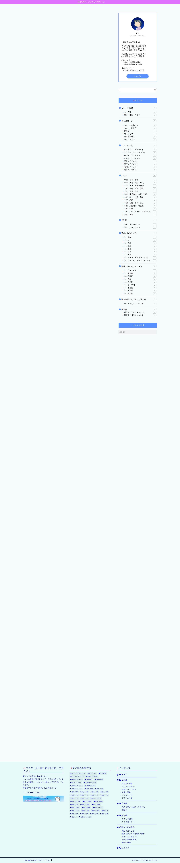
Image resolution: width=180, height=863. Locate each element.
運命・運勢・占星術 (140, 115)
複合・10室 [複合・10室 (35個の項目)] (90, 788)
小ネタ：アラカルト (140, 158)
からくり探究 (138, 108)
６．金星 (140, 252)
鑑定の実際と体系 (129, 839)
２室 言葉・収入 (140, 191)
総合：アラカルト (140, 170)
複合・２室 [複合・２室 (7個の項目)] (95, 792)
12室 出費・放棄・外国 (140, 186)
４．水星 (140, 246)
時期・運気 (126, 792)
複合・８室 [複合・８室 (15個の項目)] (75, 798)
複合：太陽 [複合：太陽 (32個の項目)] (96, 810)
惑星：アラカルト (140, 161)
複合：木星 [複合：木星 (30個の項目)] (75, 814)
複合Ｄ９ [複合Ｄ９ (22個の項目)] (74, 817)
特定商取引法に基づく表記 (33, 860)
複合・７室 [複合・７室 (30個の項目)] (105, 795)
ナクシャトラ (127, 795)
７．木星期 (140, 288)
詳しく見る (138, 76)
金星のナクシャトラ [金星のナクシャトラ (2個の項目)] (86, 817)
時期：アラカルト (140, 167)
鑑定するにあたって (130, 837)
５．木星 (140, 249)
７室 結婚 (140, 209)
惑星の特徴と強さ (138, 233)
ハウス (138, 175)
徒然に (140, 131)
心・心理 (140, 112)
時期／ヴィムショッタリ (138, 266)
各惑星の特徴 (127, 784)
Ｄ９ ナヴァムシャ (140, 227)
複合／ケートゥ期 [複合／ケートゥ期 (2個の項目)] (96, 798)
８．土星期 (140, 291)
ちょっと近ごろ (140, 128)
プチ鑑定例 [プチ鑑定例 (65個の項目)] (103, 773)
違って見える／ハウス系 (140, 304)
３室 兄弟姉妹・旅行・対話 (32, 16)
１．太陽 (140, 237)
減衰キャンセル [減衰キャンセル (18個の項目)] (91, 785)
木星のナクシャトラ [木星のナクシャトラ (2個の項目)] (90, 782)
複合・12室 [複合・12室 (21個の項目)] (75, 792)
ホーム (45, 6)
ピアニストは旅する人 (48, 110)
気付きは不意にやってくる (50, 101)
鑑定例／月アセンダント (140, 315)
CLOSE (97, 93)
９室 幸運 (140, 214)
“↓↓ (31, 792)
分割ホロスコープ (129, 789)
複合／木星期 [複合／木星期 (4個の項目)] (85, 804)
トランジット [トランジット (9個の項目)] (92, 773)
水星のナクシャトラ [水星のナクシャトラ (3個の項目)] (77, 785)
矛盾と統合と (140, 137)
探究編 (92, 6)
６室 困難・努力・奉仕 (140, 203)
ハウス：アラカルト (140, 155)
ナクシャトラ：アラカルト (140, 153)
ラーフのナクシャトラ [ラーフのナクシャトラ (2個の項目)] (78, 776)
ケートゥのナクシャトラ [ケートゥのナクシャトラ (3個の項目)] (78, 773)
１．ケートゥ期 (140, 271)
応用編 (76, 6)
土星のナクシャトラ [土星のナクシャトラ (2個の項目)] (93, 776)
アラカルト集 (138, 145)
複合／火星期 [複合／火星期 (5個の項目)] (75, 807)
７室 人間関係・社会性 (140, 206)
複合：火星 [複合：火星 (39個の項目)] (95, 814)
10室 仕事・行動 (140, 180)
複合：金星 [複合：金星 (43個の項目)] (105, 814)
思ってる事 (140, 134)
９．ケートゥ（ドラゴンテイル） (140, 261)
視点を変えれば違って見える (138, 299)
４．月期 (140, 279)
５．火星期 (140, 282)
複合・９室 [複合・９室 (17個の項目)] (85, 798)
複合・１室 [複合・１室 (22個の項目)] (85, 792)
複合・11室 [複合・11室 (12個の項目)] (100, 788)
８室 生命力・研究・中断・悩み (140, 212)
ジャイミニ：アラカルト (140, 150)
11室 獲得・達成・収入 (140, 183)
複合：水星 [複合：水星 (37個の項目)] (85, 814)
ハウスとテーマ (128, 786)
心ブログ (134, 6)
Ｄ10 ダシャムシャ (140, 224)
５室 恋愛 (140, 200)
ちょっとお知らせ (140, 125)
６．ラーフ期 (140, 285)
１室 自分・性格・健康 (140, 189)
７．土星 (140, 255)
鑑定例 (138, 309)
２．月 (140, 240)
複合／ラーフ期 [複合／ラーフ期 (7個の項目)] (76, 801)
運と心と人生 (140, 140)
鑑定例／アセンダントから (140, 312)
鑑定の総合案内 (112, 6)
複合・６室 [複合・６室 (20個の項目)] (95, 795)
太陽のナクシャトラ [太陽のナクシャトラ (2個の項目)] (77, 779)
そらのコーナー (138, 121)
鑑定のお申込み (128, 831)
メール (47, 860)
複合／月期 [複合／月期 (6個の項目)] (75, 804)
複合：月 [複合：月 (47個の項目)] (105, 810)
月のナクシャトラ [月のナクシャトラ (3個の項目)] (76, 782)
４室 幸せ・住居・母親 (140, 197)
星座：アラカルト (140, 164)
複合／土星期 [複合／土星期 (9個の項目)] (87, 801)
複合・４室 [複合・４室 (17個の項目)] (75, 795)
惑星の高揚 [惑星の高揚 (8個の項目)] (100, 779)
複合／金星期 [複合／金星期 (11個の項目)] (86, 807)
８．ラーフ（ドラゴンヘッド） (140, 258)
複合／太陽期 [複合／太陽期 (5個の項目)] (99, 801)
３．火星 (140, 243)
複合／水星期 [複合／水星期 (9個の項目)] (96, 804)
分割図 (138, 220)
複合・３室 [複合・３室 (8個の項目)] (105, 792)
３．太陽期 (140, 276)
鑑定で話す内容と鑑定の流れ (133, 834)
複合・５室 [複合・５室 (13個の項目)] (85, 795)
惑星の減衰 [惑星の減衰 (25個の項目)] (90, 779)
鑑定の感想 (126, 842)
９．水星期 (140, 294)
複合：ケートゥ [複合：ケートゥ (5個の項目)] (98, 807)
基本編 (60, 6)
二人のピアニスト (46, 106)
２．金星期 (140, 273)
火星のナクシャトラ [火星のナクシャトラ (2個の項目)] (77, 788)
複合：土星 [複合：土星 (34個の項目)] (86, 810)
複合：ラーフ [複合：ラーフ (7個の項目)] (75, 810)
